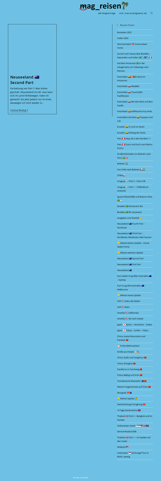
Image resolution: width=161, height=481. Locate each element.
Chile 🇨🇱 (121, 175)
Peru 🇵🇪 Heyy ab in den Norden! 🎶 (134, 138)
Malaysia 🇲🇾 (123, 446)
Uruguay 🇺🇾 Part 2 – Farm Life (131, 181)
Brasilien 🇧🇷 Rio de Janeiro (129, 212)
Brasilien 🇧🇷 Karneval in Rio (130, 206)
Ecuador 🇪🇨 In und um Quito (130, 126)
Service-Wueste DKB (126, 431)
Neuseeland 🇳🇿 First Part (129, 264)
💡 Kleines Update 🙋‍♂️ (127, 398)
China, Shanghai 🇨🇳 (126, 363)
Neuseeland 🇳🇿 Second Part (24, 79)
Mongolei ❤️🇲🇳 (124, 392)
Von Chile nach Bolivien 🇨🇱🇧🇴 (131, 169)
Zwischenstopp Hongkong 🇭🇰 (131, 404)
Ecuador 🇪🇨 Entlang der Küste (131, 132)
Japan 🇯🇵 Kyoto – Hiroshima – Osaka (134, 324)
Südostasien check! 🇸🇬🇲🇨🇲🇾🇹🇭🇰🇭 (133, 425)
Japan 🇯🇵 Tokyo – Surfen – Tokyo (132, 330)
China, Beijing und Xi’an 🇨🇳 (129, 375)
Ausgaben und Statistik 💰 (129, 217)
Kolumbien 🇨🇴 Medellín (128, 86)
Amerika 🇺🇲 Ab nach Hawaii (130, 318)
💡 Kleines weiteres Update (130, 252)
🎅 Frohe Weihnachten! (128, 345)
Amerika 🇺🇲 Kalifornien (128, 312)
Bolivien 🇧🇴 (122, 163)
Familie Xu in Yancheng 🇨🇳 (129, 369)
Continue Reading (19, 110)
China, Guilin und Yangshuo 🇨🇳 (131, 357)
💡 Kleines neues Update (129, 295)
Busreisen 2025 (124, 32)
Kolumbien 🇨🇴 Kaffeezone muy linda (134, 111)
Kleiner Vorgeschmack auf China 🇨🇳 (134, 386)
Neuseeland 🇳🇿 (124, 270)
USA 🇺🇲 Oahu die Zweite (128, 301)
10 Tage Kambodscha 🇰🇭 (128, 410)
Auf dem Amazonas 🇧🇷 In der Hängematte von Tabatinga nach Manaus (132, 67)
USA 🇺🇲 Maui (123, 307)
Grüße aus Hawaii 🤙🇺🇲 (128, 351)
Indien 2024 (122, 38)
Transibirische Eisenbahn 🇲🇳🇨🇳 (131, 381)
